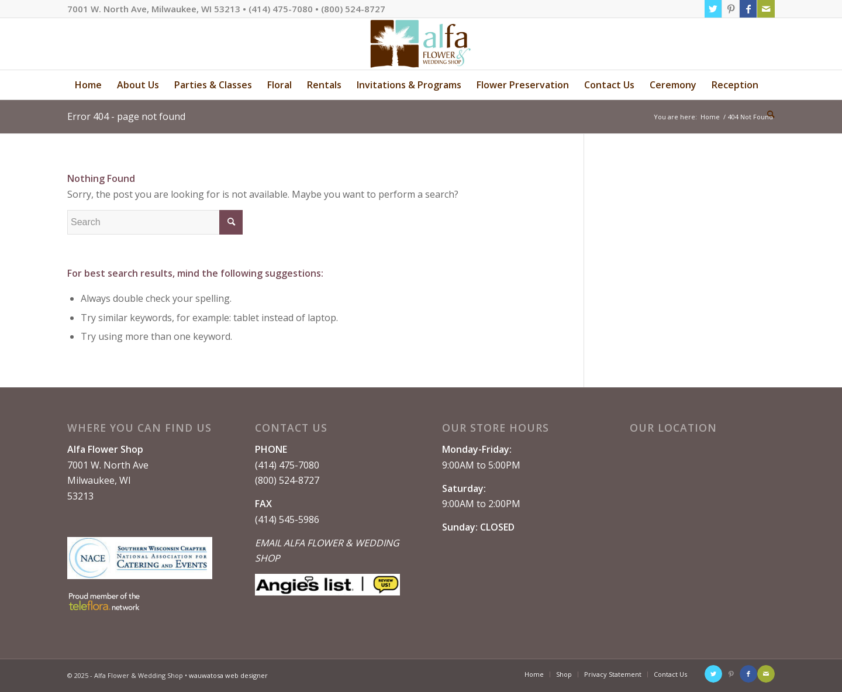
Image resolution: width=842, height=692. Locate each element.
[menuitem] (88, 84)
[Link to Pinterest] (730, 9)
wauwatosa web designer (228, 675)
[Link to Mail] (766, 9)
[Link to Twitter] (713, 9)
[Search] (767, 114)
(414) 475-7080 (287, 465)
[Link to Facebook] (748, 9)
